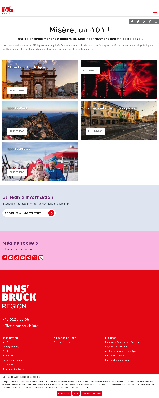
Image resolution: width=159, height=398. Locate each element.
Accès (5, 342)
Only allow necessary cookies (91, 393)
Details (76, 393)
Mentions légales (92, 387)
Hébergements (10, 346)
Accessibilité (9, 355)
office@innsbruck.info (20, 326)
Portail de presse (115, 355)
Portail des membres (117, 360)
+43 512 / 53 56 (15, 320)
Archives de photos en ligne (121, 351)
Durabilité (8, 364)
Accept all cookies (64, 393)
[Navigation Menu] (154, 12)
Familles (7, 351)
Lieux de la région (12, 360)
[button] (132, 21)
